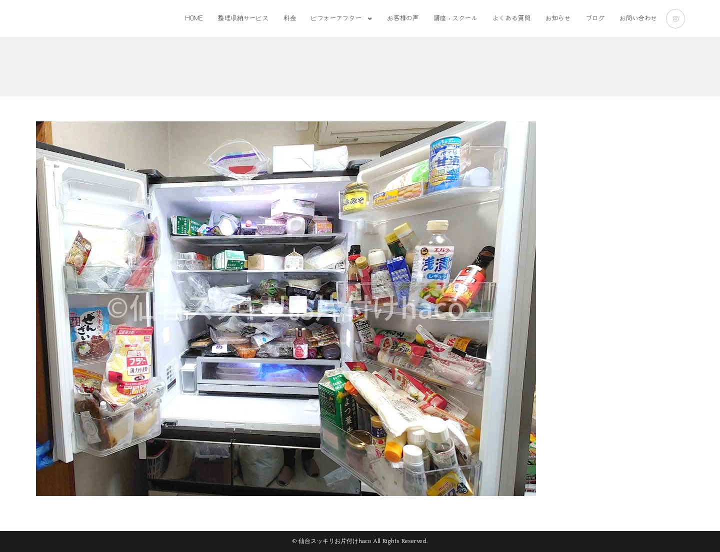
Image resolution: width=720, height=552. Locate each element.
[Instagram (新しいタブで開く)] (675, 18)
